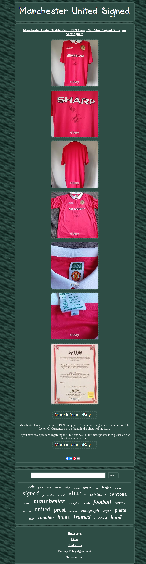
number (73, 511)
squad (61, 495)
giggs (87, 487)
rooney (120, 503)
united (42, 509)
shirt (77, 493)
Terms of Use (74, 557)
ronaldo (46, 517)
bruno (58, 487)
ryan (96, 488)
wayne (107, 511)
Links (74, 539)
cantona (118, 494)
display (77, 488)
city (67, 487)
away (49, 487)
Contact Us (75, 545)
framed (82, 517)
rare (27, 503)
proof (60, 510)
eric (31, 487)
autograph (90, 510)
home (64, 517)
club (87, 503)
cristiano (98, 494)
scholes (27, 511)
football (102, 502)
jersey (31, 518)
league (106, 487)
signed (31, 493)
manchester (49, 501)
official (118, 488)
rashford (100, 518)
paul (40, 487)
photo (120, 510)
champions (74, 503)
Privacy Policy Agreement (74, 551)
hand (116, 517)
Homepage (75, 533)
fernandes (48, 495)
